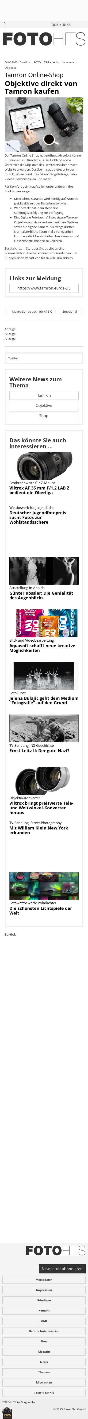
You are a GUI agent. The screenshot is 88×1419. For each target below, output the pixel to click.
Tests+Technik (44, 1393)
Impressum (44, 1290)
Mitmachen (44, 1382)
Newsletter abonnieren (62, 1268)
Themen (44, 1372)
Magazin (44, 1352)
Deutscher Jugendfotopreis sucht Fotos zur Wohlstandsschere (37, 517)
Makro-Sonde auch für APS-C (30, 311)
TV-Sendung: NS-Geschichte (31, 745)
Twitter (13, 358)
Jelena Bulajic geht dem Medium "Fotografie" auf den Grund (44, 700)
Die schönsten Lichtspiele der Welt (40, 910)
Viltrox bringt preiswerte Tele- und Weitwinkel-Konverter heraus (41, 807)
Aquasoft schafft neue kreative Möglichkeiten (42, 648)
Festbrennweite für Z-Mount (32, 482)
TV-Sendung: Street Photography (35, 822)
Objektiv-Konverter (24, 798)
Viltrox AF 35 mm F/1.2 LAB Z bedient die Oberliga (39, 490)
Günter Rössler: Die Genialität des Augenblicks (41, 595)
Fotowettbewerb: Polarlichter (32, 903)
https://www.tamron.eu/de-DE (44, 288)
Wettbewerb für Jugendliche (31, 507)
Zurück (10, 934)
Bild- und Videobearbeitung (31, 640)
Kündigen (44, 1300)
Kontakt (44, 1310)
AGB (44, 1321)
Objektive (11, 67)
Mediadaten (44, 1280)
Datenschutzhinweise (44, 1331)
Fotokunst (17, 692)
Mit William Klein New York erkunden (38, 830)
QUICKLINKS (61, 24)
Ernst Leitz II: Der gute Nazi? (39, 750)
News (44, 1362)
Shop (43, 415)
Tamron (44, 395)
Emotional (71, 311)
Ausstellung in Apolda (27, 587)
